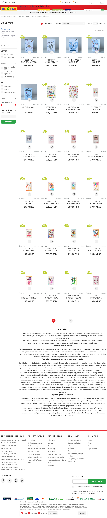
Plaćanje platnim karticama (36, 449)
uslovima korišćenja (97, 486)
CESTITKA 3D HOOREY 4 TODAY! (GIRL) (51, 298)
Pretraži (8, 122)
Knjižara (28, 16)
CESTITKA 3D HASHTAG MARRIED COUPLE (96, 156)
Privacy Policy (76, 493)
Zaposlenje (91, 446)
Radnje (90, 443)
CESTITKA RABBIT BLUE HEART (73, 61)
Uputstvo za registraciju (35, 446)
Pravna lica (31, 440)
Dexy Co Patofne (73, 451)
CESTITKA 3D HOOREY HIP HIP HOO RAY (73, 203)
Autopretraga (48, 23)
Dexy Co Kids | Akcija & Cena (9, 16)
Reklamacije (51, 449)
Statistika (34, 513)
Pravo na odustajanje (54, 454)
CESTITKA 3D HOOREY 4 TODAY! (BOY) (73, 298)
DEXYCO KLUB (58, 7)
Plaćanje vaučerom (34, 451)
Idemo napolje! (44, 7)
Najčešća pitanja (93, 449)
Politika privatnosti (34, 454)
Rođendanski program (8, 36)
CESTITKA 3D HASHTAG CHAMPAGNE (73, 156)
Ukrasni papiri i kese (7, 32)
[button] (9, 51)
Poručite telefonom (49, 12)
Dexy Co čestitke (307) (9, 68)
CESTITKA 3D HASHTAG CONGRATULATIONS (96, 109)
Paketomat (51, 440)
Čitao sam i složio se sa (90, 486)
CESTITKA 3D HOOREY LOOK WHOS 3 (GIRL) (96, 298)
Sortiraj (58, 23)
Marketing (44, 513)
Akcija (33, 7)
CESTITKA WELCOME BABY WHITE (51, 62)
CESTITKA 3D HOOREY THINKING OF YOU (51, 203)
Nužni (25, 513)
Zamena (50, 446)
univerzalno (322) (9, 92)
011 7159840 (11, 443)
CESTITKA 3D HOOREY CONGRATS (29, 203)
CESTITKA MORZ (29, 107)
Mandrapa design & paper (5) (9, 73)
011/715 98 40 (61, 12)
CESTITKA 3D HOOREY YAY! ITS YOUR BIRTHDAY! (51, 251)
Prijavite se (97, 481)
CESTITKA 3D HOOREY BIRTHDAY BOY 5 (95, 251)
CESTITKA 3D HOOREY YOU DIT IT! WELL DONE (73, 251)
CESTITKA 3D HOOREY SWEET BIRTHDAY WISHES (29, 251)
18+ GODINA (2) (9, 54)
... (62, 321)
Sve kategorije (24, 7)
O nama (90, 440)
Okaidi (68, 7)
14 (66, 321)
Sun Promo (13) (9, 77)
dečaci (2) (7, 89)
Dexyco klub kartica (74, 443)
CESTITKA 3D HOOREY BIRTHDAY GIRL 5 (29, 298)
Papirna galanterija (37, 16)
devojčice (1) (8, 86)
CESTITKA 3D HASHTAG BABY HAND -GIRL (51, 156)
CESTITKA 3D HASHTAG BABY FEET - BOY (29, 156)
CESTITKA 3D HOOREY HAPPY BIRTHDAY (96, 203)
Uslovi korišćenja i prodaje (56, 457)
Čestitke (5, 29)
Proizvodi (21, 16)
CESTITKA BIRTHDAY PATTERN (29, 61)
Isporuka (50, 443)
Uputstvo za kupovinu (35, 443)
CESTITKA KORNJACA (96, 61)
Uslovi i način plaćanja (35, 457)
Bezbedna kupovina (74, 440)
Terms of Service (88, 493)
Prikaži (90, 23)
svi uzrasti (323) (9, 57)
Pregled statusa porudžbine (57, 460)
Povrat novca (52, 451)
